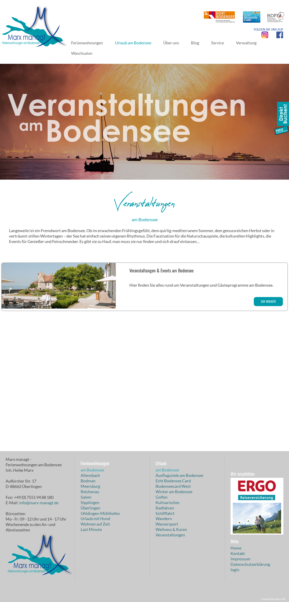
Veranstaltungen (170, 534)
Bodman (88, 480)
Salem (86, 497)
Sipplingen (90, 502)
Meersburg (90, 486)
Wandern (164, 518)
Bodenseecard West (173, 486)
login (235, 569)
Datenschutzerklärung (250, 564)
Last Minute (91, 529)
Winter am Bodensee (174, 491)
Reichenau (90, 491)
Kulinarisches (167, 502)
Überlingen (90, 507)
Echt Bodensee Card (173, 480)
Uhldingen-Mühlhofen (100, 513)
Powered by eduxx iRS (273, 598)
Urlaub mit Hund (95, 518)
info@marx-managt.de (38, 502)
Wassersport (167, 523)
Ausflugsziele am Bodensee (179, 475)
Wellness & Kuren (171, 529)
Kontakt (238, 553)
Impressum (240, 558)
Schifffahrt (165, 513)
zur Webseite (268, 301)
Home (236, 547)
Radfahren (165, 507)
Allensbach (90, 475)
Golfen (162, 497)
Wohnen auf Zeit (95, 523)
